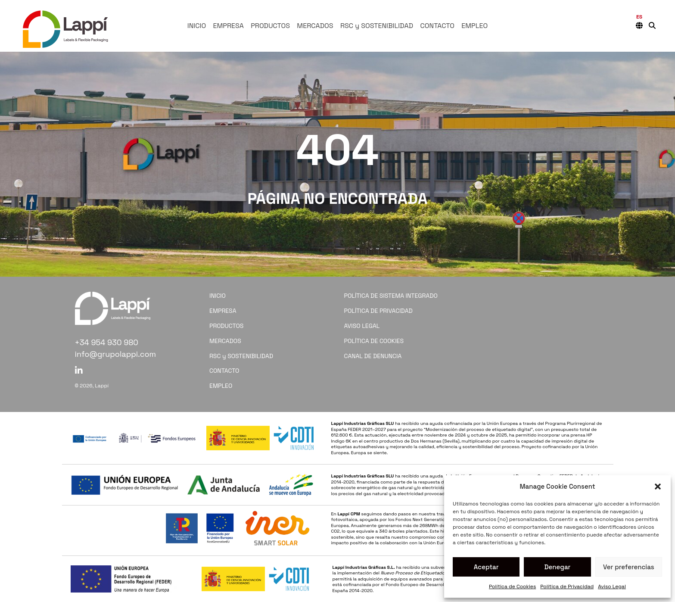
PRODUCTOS (270, 25)
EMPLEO (474, 25)
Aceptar (486, 567)
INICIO (196, 25)
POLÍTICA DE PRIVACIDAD (378, 311)
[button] (657, 486)
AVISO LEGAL (362, 326)
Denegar (557, 567)
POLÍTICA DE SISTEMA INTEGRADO (391, 295)
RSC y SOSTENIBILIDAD (376, 25)
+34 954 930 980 (106, 342)
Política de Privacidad (567, 586)
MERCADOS (315, 25)
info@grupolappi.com (115, 354)
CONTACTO (437, 25)
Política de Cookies (512, 586)
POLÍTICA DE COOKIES (374, 341)
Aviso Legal (612, 586)
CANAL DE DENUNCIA (373, 356)
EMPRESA (228, 25)
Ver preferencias (628, 567)
